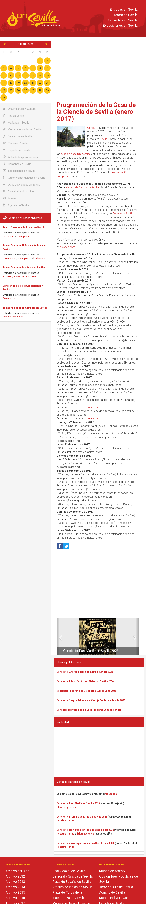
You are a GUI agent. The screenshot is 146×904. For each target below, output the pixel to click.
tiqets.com (8, 236)
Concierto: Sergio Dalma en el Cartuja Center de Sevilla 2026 (91, 700)
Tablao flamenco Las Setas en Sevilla (24, 267)
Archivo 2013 (15, 882)
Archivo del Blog (17, 871)
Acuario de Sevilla (123, 213)
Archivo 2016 (15, 898)
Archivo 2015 (15, 892)
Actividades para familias (20, 157)
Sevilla (103, 139)
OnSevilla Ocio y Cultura (19, 108)
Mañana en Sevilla (16, 122)
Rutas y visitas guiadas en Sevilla (24, 177)
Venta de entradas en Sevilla (22, 129)
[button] (58, 636)
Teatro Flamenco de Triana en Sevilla (24, 227)
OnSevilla (92, 127)
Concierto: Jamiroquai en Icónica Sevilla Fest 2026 (85, 843)
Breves (9, 198)
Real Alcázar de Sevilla (68, 871)
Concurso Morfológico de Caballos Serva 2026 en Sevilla (89, 709)
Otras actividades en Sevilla (21, 184)
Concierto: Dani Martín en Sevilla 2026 (91, 651)
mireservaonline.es (13, 316)
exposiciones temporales (76, 153)
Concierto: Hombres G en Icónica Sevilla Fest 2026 (85, 829)
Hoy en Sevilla (13, 115)
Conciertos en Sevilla (122, 20)
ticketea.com (67, 247)
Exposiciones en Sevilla (120, 26)
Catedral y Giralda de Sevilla (72, 876)
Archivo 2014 (15, 887)
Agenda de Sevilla (16, 205)
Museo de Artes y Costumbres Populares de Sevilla (118, 876)
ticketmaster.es (65, 820)
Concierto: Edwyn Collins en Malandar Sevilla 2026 (85, 681)
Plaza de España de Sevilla (71, 882)
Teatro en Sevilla (125, 15)
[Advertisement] (99, 70)
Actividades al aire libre (19, 191)
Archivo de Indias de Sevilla (72, 887)
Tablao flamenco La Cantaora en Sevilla (25, 307)
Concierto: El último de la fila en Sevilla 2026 (82, 816)
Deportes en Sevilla (16, 150)
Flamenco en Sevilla (17, 163)
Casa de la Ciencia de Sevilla (82, 187)
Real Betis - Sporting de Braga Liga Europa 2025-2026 (86, 690)
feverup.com (23, 236)
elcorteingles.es (11, 276)
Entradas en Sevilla (124, 9)
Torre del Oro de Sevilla (116, 887)
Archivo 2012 (15, 876)
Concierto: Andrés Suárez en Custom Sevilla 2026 (85, 671)
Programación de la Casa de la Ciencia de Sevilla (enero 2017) (96, 111)
